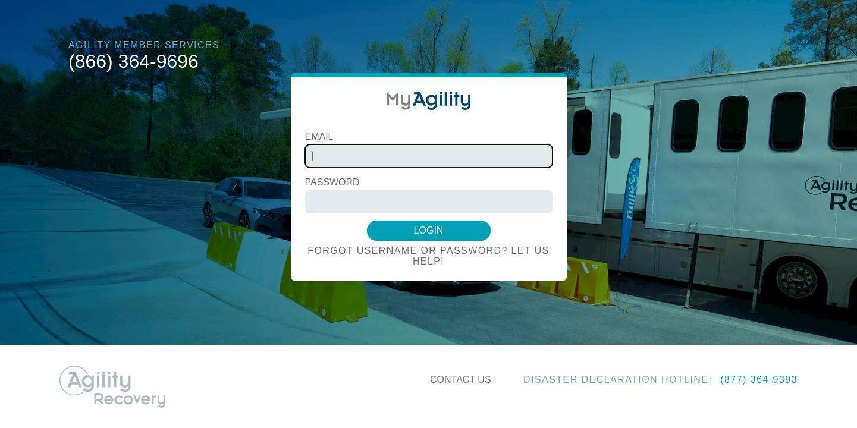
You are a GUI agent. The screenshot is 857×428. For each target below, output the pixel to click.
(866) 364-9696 (133, 61)
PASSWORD (332, 182)
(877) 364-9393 (759, 379)
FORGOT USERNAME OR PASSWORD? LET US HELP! (428, 256)
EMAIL (319, 136)
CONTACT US (460, 379)
